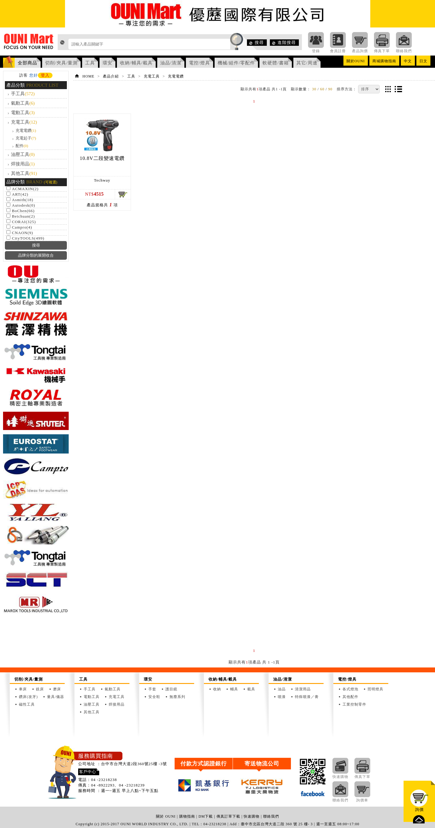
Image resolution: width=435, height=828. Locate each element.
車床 (23, 689)
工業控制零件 (354, 704)
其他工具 (24, 173)
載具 (251, 689)
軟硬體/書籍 (275, 62)
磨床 (57, 689)
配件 (22, 145)
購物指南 (187, 816)
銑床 (40, 689)
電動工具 (23, 112)
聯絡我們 (271, 816)
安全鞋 (154, 697)
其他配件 (350, 697)
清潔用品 (303, 689)
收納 (217, 689)
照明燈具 (375, 689)
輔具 (234, 689)
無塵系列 (177, 697)
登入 (45, 75)
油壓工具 (23, 154)
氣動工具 (23, 103)
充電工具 (24, 122)
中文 (408, 61)
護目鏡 (171, 689)
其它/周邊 (306, 62)
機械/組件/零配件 (236, 62)
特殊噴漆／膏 (307, 697)
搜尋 (259, 42)
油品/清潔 (170, 62)
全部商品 (27, 62)
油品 (282, 689)
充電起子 (26, 138)
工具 (90, 62)
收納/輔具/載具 (136, 62)
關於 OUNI (166, 816)
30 (314, 89)
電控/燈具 (199, 62)
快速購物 (251, 816)
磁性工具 (27, 704)
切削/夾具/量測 (61, 62)
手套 (152, 689)
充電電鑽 (26, 130)
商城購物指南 (384, 61)
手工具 (23, 93)
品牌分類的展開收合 (36, 255)
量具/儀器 (55, 697)
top (419, 819)
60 (322, 89)
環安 (107, 62)
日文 (423, 61)
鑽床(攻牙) (28, 697)
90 (330, 89)
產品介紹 (111, 76)
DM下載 (205, 816)
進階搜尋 (286, 42)
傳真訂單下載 (228, 816)
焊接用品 (23, 163)
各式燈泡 (350, 689)
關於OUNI (355, 61)
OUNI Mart (29, 43)
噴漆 (282, 697)
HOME (88, 76)
